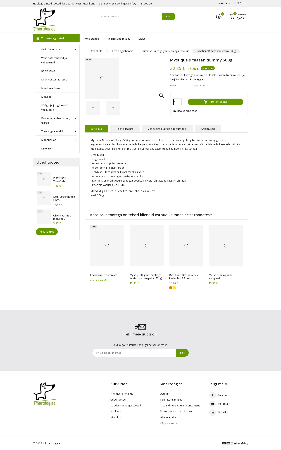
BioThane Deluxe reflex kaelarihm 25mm (183, 276)
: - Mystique (198, 85)
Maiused (46, 96)
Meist (141, 38)
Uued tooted (118, 399)
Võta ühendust (168, 417)
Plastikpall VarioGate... (60, 179)
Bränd (173, 85)
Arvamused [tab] (208, 128)
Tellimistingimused (119, 38)
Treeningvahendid (59, 131)
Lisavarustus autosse (54, 79)
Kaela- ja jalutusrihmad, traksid (59, 120)
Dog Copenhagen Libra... (64, 198)
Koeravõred (48, 71)
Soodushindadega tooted (125, 405)
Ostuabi (164, 393)
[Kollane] (174, 287)
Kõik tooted (46, 231)
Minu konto (117, 417)
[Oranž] (170, 287)
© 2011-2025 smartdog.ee (176, 411)
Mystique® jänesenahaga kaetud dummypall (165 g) (146, 276)
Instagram (224, 403)
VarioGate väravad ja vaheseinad (54, 60)
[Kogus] (177, 102)
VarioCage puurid (59, 49)
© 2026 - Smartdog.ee (46, 443)
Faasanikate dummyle (103, 275)
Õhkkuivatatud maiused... (62, 217)
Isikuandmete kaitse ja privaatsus (180, 405)
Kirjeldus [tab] (96, 128)
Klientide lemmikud (121, 393)
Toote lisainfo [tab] (125, 128)
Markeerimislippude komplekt (221, 276)
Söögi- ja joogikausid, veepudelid (54, 107)
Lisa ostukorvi (215, 102)
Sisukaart (116, 411)
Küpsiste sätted (169, 423)
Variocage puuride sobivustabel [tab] (167, 128)
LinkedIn (223, 412)
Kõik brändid (92, 38)
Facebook (224, 395)
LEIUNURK (47, 148)
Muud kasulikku (50, 88)
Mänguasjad (59, 140)
